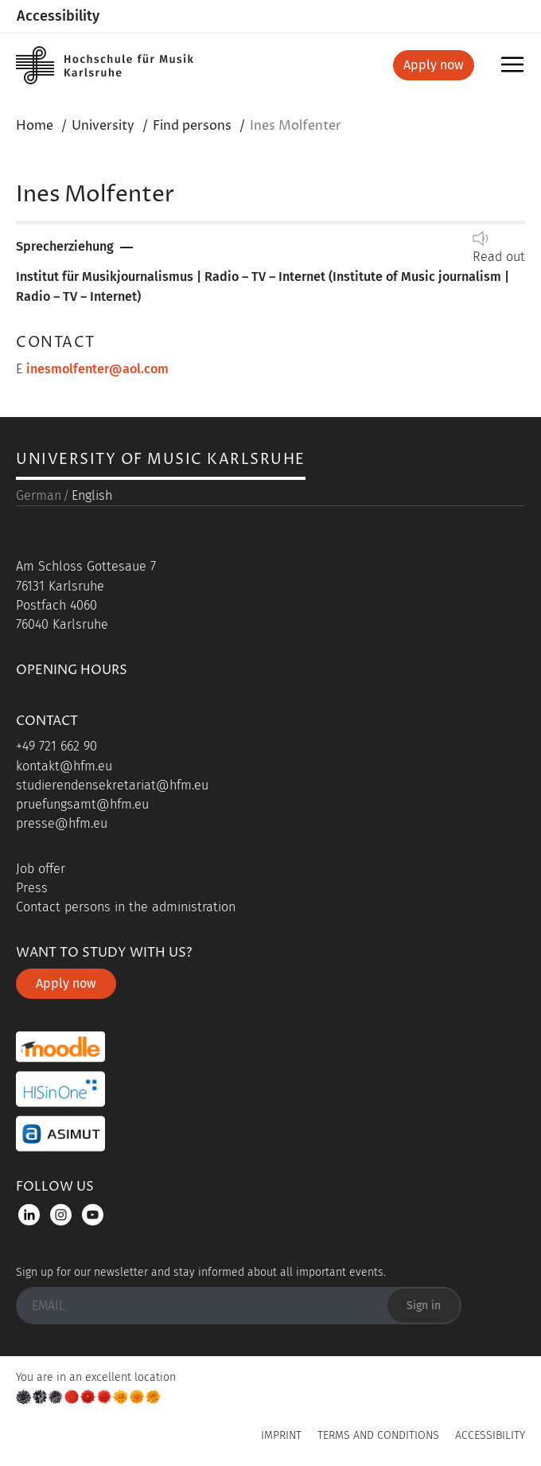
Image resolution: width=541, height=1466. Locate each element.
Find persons (192, 126)
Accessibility (58, 16)
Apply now (433, 64)
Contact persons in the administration (125, 906)
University (103, 126)
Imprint (281, 1435)
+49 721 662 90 (56, 746)
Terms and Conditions (378, 1435)
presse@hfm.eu (61, 823)
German (38, 495)
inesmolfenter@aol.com (97, 368)
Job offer (40, 868)
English (92, 495)
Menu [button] (515, 70)
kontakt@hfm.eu (64, 766)
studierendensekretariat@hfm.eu (112, 785)
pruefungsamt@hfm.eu (82, 804)
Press (32, 887)
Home (34, 126)
